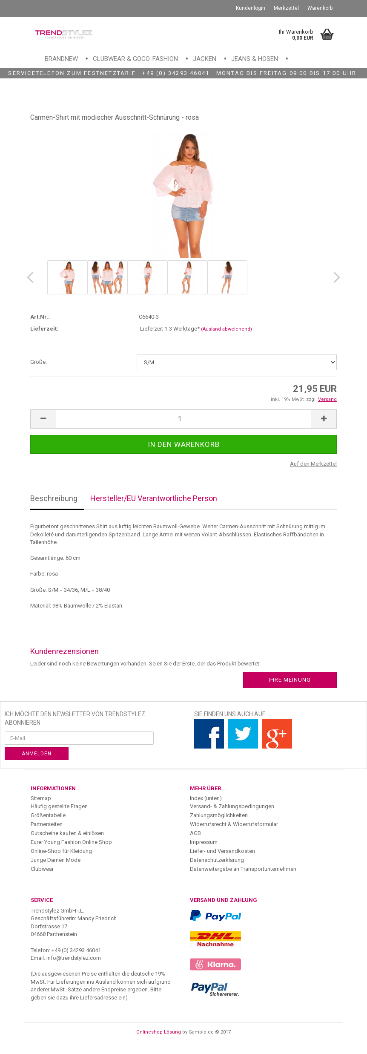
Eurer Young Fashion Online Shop (71, 842)
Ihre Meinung (290, 680)
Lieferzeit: (44, 328)
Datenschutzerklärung (217, 860)
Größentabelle (48, 815)
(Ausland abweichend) (226, 329)
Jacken (204, 59)
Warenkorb (320, 8)
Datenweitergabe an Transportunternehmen (243, 869)
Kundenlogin (250, 8)
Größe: (38, 362)
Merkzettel (286, 8)
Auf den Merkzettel (313, 464)
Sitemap (41, 798)
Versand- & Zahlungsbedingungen (232, 806)
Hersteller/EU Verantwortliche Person (153, 498)
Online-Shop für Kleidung (61, 851)
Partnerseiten (47, 824)
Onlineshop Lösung (158, 1032)
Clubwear (42, 869)
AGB (195, 833)
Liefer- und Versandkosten (222, 851)
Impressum (204, 842)
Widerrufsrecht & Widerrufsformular (234, 824)
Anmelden (37, 754)
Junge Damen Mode (55, 860)
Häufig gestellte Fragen (59, 806)
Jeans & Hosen (254, 59)
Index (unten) (206, 798)
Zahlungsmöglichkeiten (219, 815)
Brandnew (61, 59)
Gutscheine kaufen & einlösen (67, 833)
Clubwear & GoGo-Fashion (135, 59)
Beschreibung (53, 498)
